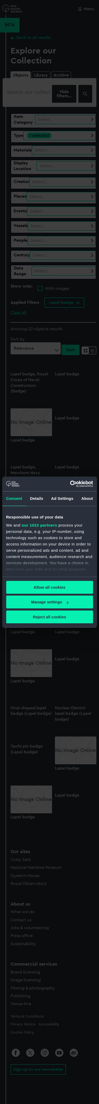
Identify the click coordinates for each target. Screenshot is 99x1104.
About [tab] (87, 498)
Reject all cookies (49, 617)
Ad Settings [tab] (62, 498)
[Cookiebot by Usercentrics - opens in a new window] (70, 483)
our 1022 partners (39, 525)
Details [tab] (36, 498)
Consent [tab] (14, 498)
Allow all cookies (49, 587)
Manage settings (49, 602)
